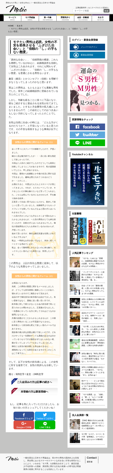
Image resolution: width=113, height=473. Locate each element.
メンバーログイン (85, 47)
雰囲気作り (65, 18)
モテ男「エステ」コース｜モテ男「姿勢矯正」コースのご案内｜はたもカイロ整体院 (93, 436)
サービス (12, 18)
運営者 (90, 462)
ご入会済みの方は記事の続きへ (34, 382)
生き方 (100, 18)
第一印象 (47, 18)
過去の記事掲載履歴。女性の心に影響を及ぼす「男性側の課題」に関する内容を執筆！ (93, 343)
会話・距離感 (83, 18)
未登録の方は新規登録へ (34, 391)
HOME (11, 26)
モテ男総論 (30, 18)
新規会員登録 (83, 55)
